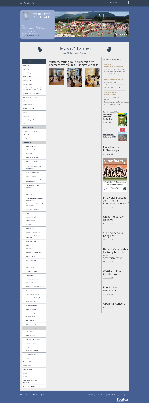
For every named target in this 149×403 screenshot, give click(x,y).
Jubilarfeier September (32, 157)
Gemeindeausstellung (29, 386)
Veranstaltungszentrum (29, 73)
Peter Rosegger (33, 365)
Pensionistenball (30, 320)
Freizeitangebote (33, 369)
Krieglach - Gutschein (28, 84)
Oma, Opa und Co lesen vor (33, 339)
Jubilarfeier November (32, 146)
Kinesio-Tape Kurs (30, 256)
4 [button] (123, 35)
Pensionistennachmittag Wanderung (32, 236)
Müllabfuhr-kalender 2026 (109, 136)
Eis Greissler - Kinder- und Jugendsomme (32, 186)
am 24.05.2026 (108, 154)
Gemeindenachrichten (111, 112)
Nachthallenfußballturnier (32, 294)
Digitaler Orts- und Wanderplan (31, 93)
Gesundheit (33, 116)
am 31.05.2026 (108, 278)
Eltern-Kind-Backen (31, 354)
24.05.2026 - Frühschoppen (113, 79)
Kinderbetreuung (33, 105)
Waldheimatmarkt (30, 221)
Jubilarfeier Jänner (30, 335)
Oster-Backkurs (30, 290)
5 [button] (125, 35)
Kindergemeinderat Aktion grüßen (35, 286)
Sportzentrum (33, 76)
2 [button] (119, 35)
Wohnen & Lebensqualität (33, 97)
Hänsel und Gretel (30, 332)
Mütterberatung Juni (31, 241)
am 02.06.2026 (108, 294)
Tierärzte (25, 123)
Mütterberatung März (31, 301)
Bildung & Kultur (33, 101)
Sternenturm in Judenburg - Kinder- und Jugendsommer (35, 180)
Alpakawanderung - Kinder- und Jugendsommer (34, 205)
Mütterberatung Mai (31, 260)
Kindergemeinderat (33, 108)
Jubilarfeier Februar (31, 309)
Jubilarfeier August (31, 176)
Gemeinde (33, 69)
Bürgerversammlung (31, 305)
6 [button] (127, 35)
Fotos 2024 (27, 142)
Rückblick (26, 358)
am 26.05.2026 (108, 207)
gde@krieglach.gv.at (32, 35)
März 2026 (107, 122)
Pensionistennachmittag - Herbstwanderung (32, 162)
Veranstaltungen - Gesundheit (31, 120)
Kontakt (33, 377)
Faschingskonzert (30, 317)
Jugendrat (33, 112)
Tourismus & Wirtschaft (33, 362)
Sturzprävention (30, 347)
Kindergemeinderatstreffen (33, 232)
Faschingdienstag (30, 313)
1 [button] (117, 35)
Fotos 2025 (27, 138)
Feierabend (29, 224)
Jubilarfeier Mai (30, 245)
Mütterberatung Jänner (32, 350)
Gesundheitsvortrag (31, 343)
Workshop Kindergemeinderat (34, 264)
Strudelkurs (29, 154)
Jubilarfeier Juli (29, 195)
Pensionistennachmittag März (33, 298)
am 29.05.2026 (108, 223)
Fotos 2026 (27, 135)
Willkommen (26, 65)
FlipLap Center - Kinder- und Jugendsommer (33, 167)
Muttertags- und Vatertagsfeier (34, 253)
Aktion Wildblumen (31, 249)
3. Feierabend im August (32, 172)
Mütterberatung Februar (33, 328)
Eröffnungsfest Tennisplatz (33, 209)
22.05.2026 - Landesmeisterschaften (113, 65)
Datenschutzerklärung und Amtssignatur (30, 381)
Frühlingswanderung (31, 275)
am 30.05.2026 (108, 262)
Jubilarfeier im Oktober (32, 150)
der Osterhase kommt (32, 279)
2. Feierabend (29, 191)
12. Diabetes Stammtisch (32, 271)
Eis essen (28, 213)
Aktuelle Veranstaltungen (31, 131)
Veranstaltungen (33, 127)
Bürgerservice (33, 80)
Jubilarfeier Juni (30, 228)
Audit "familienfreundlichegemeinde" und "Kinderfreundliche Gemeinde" (33, 89)
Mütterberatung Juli (31, 217)
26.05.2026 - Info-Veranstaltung (110, 93)
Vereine (33, 373)
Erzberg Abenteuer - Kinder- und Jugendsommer (34, 199)
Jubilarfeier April (30, 268)
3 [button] (121, 35)
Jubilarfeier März (30, 283)
